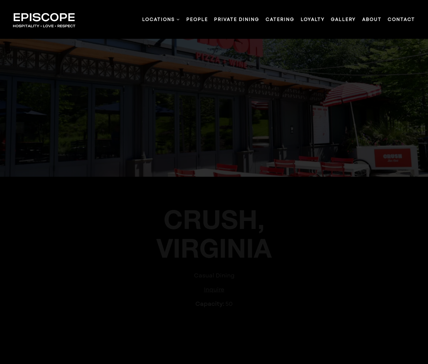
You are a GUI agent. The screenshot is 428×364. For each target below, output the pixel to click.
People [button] (197, 19)
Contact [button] (401, 19)
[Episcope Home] (47, 19)
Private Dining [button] (236, 19)
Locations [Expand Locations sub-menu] (161, 19)
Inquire (214, 289)
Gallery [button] (343, 19)
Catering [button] (279, 19)
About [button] (372, 19)
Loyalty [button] (313, 19)
